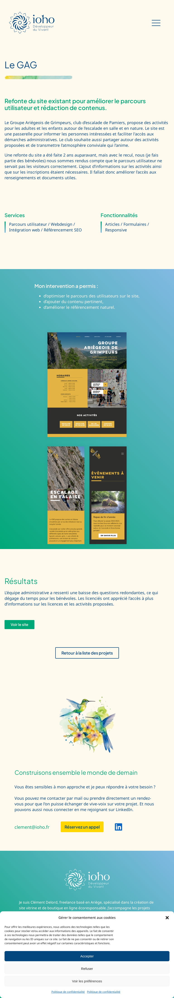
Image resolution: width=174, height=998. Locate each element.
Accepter (87, 956)
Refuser (87, 969)
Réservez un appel (82, 826)
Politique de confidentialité (68, 992)
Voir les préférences (87, 981)
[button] (167, 917)
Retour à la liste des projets (87, 652)
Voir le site (19, 624)
